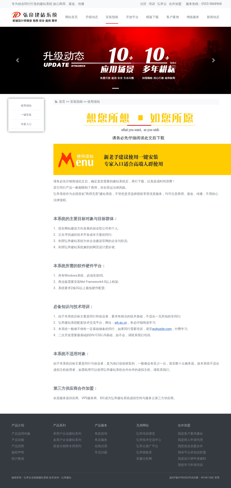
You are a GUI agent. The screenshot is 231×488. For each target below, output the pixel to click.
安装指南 (112, 17)
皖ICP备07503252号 (180, 477)
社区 (143, 4)
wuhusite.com (162, 329)
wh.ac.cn (121, 322)
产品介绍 (18, 425)
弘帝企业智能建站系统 (36, 477)
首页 (62, 101)
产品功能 (18, 440)
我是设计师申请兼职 (192, 458)
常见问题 (101, 452)
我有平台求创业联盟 (192, 452)
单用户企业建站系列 (67, 433)
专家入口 (26, 124)
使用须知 (26, 105)
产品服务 (101, 425)
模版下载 (152, 17)
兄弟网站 (142, 425)
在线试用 (101, 446)
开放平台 (132, 17)
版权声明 (18, 452)
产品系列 (59, 425)
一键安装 (26, 114)
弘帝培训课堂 (145, 433)
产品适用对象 (21, 433)
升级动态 (92, 17)
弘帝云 (162, 4)
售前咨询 (101, 433)
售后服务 (101, 440)
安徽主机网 (144, 458)
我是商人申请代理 (190, 440)
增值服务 (193, 17)
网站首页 (71, 17)
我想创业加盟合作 (190, 446)
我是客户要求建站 (190, 433)
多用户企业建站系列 (67, 440)
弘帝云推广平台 (147, 446)
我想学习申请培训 (190, 465)
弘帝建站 (66, 477)
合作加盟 (175, 4)
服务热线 (192, 4)
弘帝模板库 (144, 452)
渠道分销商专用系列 (67, 446)
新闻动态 (213, 17)
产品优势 (18, 446)
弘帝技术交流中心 (148, 440)
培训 (152, 4)
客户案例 (172, 17)
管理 (216, 477)
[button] (17, 60)
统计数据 (18, 458)
